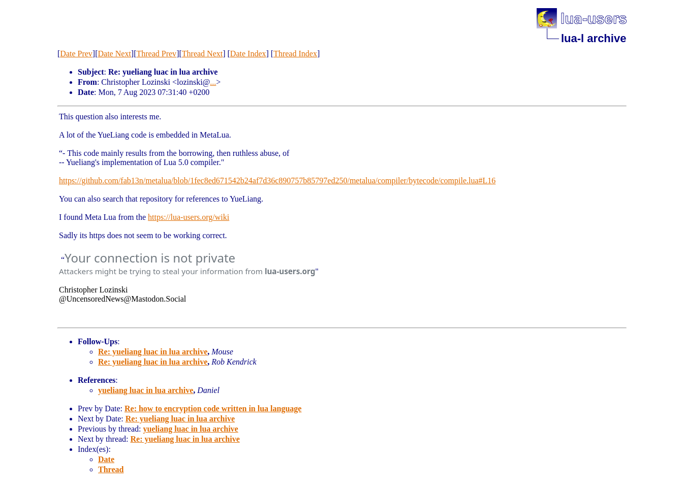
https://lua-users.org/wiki (188, 217)
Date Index (248, 53)
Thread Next (202, 53)
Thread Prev (156, 53)
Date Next (114, 53)
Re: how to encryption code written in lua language (213, 408)
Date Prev (76, 53)
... (213, 82)
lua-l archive (593, 38)
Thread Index (295, 53)
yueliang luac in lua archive (145, 390)
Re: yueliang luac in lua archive (152, 351)
